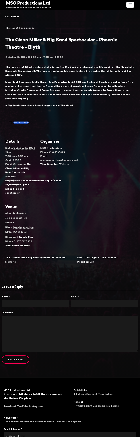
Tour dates (105, 373)
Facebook (10, 385)
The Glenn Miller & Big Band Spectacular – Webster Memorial (41, 241)
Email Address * (13, 408)
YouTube (22, 385)
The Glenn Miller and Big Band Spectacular (20, 158)
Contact (91, 373)
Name (6, 275)
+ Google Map (24, 217)
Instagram (36, 385)
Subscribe (70, 423)
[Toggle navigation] (130, 4)
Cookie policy (101, 385)
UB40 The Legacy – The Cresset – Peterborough (106, 241)
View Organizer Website (54, 154)
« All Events (12, 16)
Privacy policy (83, 385)
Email (75, 275)
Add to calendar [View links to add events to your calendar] (21, 114)
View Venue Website (17, 225)
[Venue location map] (59, 210)
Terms (115, 385)
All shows (80, 373)
